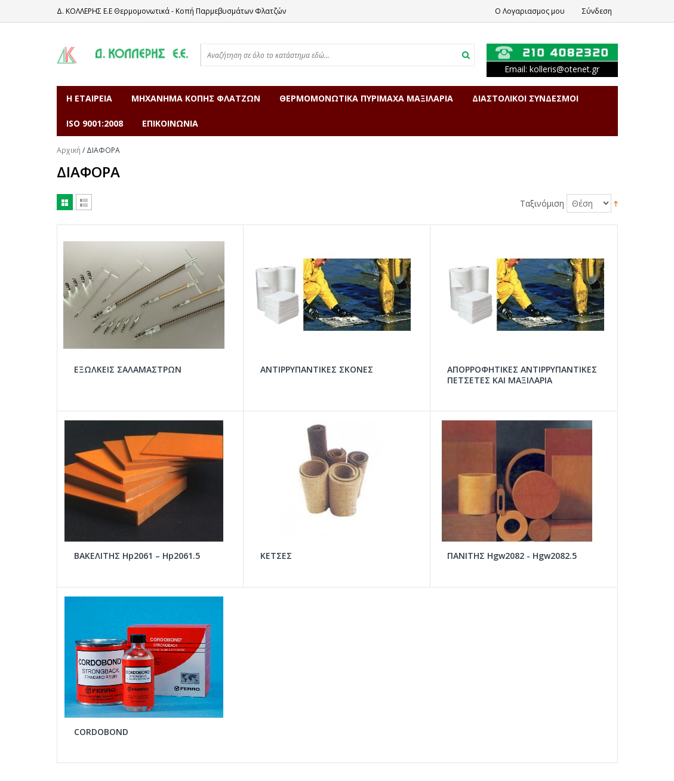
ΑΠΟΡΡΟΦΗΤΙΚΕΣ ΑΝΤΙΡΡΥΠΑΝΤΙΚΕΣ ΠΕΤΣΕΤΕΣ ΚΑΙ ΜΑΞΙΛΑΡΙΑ (522, 374)
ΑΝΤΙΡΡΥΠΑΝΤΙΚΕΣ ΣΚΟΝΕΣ (316, 369)
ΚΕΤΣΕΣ (276, 556)
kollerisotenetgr (564, 69)
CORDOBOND (101, 732)
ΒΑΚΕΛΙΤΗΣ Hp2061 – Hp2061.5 (137, 556)
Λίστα (84, 202)
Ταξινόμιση (542, 203)
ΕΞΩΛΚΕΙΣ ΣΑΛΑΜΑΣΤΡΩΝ (127, 369)
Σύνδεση (597, 11)
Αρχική (69, 150)
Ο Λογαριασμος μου (530, 11)
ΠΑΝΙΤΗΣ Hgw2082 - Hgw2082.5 (512, 556)
